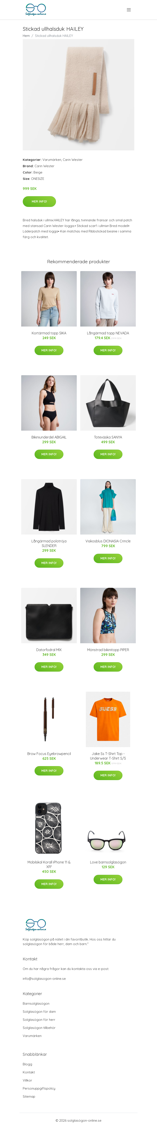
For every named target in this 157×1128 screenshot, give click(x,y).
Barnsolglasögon (36, 1003)
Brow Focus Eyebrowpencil (49, 753)
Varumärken (51, 160)
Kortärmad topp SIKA (49, 333)
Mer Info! (39, 201)
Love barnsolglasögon (108, 862)
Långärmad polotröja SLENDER (48, 543)
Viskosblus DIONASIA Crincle (108, 541)
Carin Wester (73, 160)
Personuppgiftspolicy (39, 1088)
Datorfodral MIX (49, 650)
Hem (26, 36)
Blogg (27, 1064)
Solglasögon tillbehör (39, 1028)
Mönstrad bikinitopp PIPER (108, 650)
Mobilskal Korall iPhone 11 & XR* (49, 864)
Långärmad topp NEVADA (108, 333)
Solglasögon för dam (39, 1011)
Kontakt (29, 1072)
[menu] (129, 10)
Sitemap (29, 1096)
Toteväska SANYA (108, 437)
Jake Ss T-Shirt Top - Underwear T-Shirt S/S (108, 755)
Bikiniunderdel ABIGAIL (48, 437)
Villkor (27, 1080)
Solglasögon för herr (39, 1020)
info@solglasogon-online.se (44, 979)
